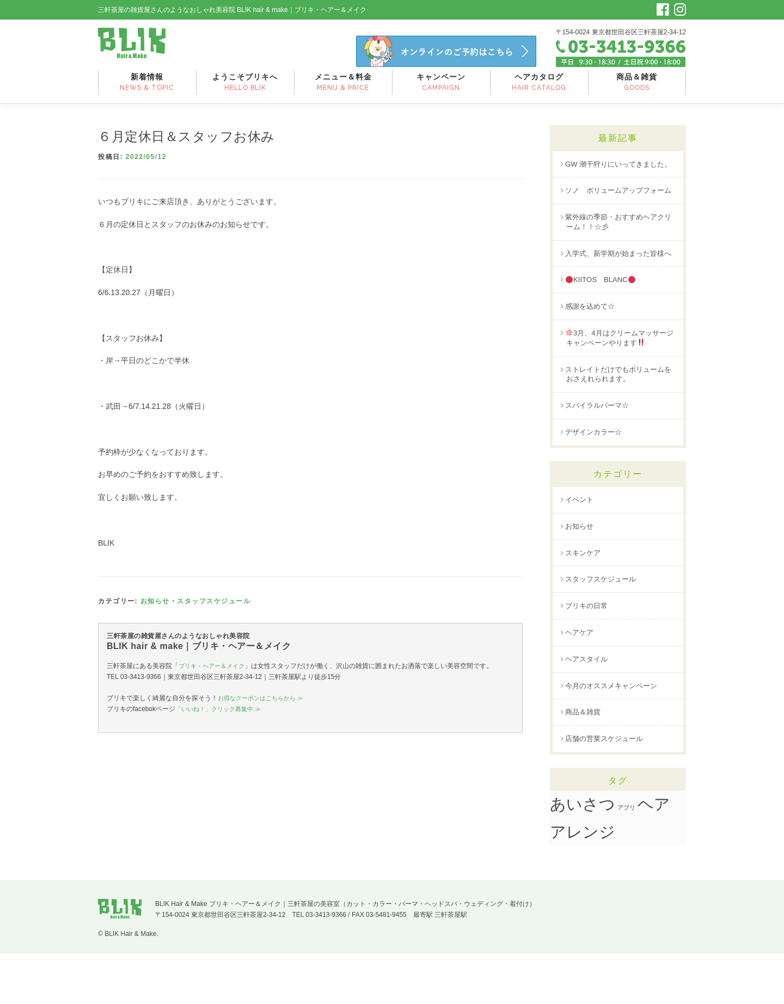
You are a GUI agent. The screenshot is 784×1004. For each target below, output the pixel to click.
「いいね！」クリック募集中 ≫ (221, 715)
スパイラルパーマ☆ (599, 449)
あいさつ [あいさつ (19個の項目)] (582, 855)
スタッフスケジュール (213, 607)
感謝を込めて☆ (591, 346)
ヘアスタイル (588, 707)
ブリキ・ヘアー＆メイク (214, 672)
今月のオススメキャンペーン (614, 734)
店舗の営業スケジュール (607, 789)
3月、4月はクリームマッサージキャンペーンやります (620, 379)
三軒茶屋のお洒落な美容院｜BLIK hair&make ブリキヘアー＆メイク (140, 48)
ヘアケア (580, 680)
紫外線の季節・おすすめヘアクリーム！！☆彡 (618, 250)
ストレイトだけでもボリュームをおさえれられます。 (618, 416)
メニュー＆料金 (343, 88)
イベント (580, 544)
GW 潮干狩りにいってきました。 (614, 175)
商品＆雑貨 (637, 88)
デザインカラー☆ (595, 476)
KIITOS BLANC (603, 320)
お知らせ (155, 607)
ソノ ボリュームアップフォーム (618, 212)
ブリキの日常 (588, 653)
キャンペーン (441, 88)
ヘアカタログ (539, 88)
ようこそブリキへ (245, 88)
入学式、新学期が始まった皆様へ (618, 287)
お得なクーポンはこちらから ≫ (264, 703)
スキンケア (584, 599)
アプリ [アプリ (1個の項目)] (626, 858)
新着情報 (147, 88)
